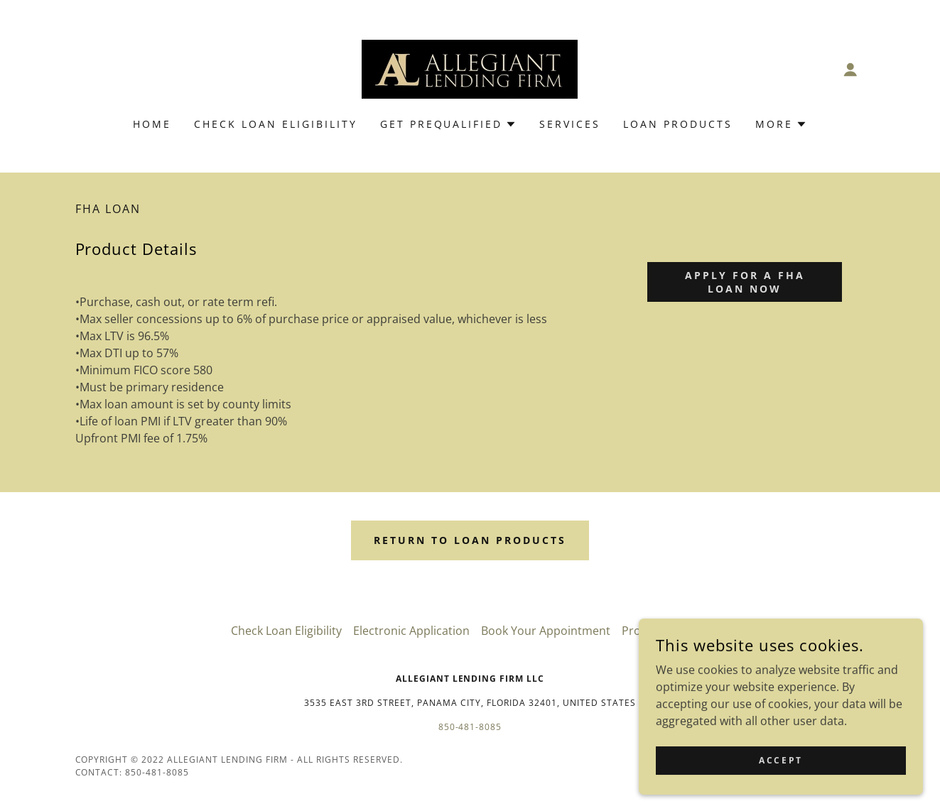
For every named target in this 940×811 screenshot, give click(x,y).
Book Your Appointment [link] (545, 630)
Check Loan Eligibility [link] (275, 124)
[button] (850, 69)
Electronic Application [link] (411, 630)
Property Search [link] (665, 630)
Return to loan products (470, 540)
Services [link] (569, 124)
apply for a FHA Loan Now (745, 281)
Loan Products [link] (678, 124)
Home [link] (152, 124)
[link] (470, 68)
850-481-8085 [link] (470, 727)
